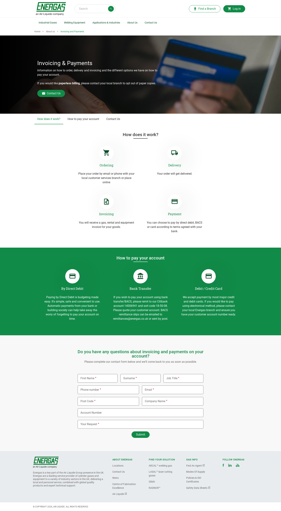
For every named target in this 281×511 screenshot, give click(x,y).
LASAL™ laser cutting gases (160, 473)
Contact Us (151, 22)
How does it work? (48, 119)
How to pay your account (83, 119)
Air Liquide (119, 494)
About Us (132, 22)
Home (37, 31)
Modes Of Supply (195, 471)
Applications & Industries (106, 22)
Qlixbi (152, 481)
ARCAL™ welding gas (160, 465)
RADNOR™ (154, 487)
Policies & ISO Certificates (193, 479)
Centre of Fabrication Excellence (124, 486)
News (115, 477)
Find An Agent (195, 465)
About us (50, 31)
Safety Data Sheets (198, 487)
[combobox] (95, 8)
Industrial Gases (48, 22)
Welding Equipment (74, 22)
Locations (117, 465)
